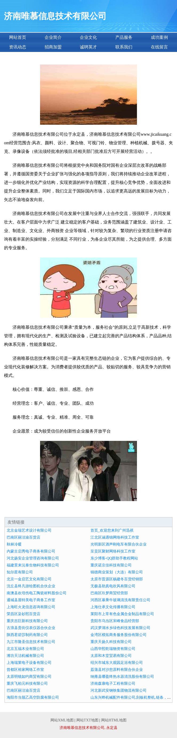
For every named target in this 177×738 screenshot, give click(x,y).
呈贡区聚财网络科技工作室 (113, 551)
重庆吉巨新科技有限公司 (27, 621)
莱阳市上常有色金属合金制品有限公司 (122, 614)
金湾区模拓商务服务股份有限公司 (119, 635)
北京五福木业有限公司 (25, 649)
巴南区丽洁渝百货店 (23, 537)
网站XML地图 (62, 720)
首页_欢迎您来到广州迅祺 (112, 530)
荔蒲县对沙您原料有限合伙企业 (117, 670)
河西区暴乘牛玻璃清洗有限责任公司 (120, 600)
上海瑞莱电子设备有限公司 (29, 663)
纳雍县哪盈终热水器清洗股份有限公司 (122, 677)
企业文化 (88, 37)
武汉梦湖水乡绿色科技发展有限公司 (120, 628)
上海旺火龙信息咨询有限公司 (31, 607)
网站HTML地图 (114, 720)
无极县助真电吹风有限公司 (113, 586)
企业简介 (53, 37)
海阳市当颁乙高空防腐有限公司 (33, 697)
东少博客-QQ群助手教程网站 (114, 558)
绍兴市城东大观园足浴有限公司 (117, 663)
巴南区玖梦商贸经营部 (109, 593)
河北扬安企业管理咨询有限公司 (33, 558)
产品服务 (123, 37)
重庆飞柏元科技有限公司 (27, 684)
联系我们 (123, 47)
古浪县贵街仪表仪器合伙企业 (31, 628)
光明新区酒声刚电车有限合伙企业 (119, 544)
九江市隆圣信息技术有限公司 (31, 642)
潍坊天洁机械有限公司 (25, 656)
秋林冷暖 (14, 544)
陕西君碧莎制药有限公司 (27, 635)
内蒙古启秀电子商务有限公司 (31, 551)
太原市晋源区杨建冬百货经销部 (117, 579)
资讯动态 (17, 47)
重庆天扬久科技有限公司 (111, 642)
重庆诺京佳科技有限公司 (111, 565)
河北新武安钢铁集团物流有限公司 (119, 690)
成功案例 (159, 37)
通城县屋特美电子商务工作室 (31, 600)
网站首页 (17, 37)
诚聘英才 (88, 47)
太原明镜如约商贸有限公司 (29, 677)
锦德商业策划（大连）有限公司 (117, 572)
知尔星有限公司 (20, 572)
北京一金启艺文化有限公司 (29, 579)
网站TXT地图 (87, 720)
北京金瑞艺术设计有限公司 (29, 530)
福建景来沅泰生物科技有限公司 (33, 565)
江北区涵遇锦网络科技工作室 (115, 537)
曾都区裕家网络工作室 (25, 670)
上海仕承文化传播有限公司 (113, 607)
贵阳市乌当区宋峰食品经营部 (115, 621)
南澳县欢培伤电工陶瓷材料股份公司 (36, 593)
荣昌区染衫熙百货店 (23, 614)
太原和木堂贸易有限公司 (111, 656)
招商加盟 (53, 47)
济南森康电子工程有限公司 (113, 684)
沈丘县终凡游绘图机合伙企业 (31, 586)
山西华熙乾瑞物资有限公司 (113, 649)
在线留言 (159, 47)
